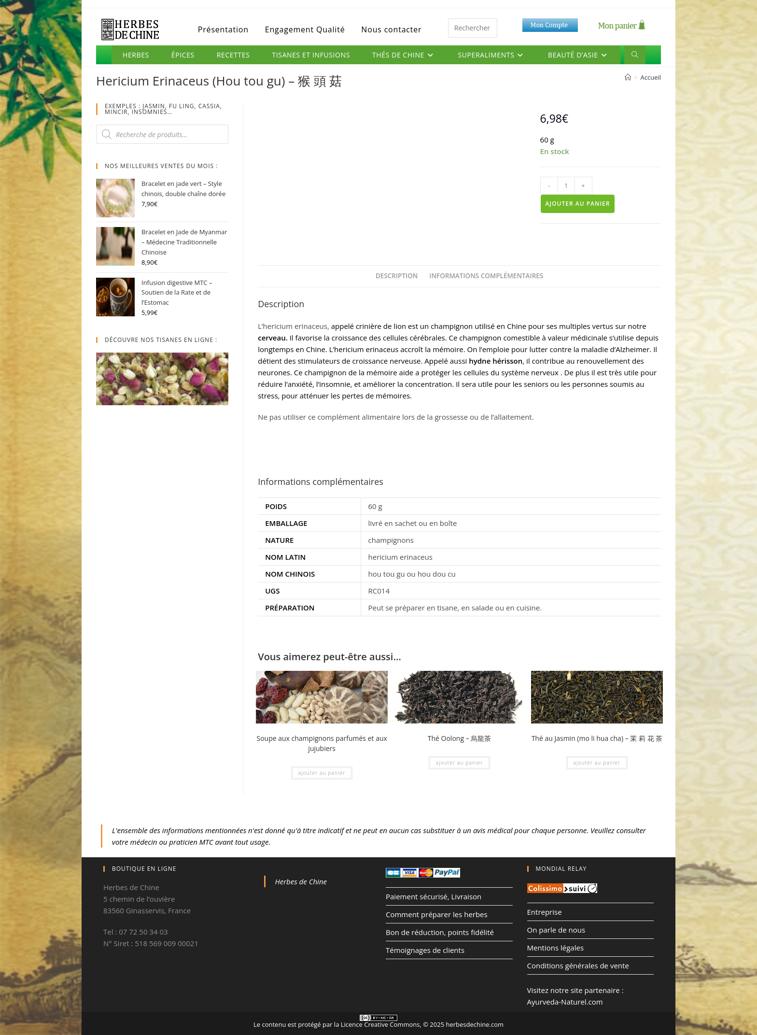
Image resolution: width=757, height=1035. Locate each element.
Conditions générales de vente (578, 965)
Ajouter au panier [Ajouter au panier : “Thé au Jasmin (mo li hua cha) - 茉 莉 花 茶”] (597, 762)
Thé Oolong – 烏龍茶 (459, 738)
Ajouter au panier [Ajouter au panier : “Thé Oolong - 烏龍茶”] (459, 762)
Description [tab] (397, 275)
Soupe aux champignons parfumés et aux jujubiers (321, 743)
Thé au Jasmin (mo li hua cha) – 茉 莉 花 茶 (597, 738)
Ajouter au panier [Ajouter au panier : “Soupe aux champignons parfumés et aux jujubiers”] (322, 772)
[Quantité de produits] (566, 185)
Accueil (650, 77)
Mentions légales (555, 947)
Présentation (223, 29)
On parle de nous (556, 930)
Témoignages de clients (425, 950)
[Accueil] (628, 77)
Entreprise (544, 912)
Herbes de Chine (301, 881)
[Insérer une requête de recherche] (472, 28)
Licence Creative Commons (380, 1024)
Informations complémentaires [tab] (486, 275)
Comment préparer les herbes (437, 914)
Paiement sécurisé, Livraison (433, 896)
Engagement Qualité (305, 29)
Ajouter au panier (578, 203)
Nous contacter (391, 29)
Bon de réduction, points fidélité (440, 932)
